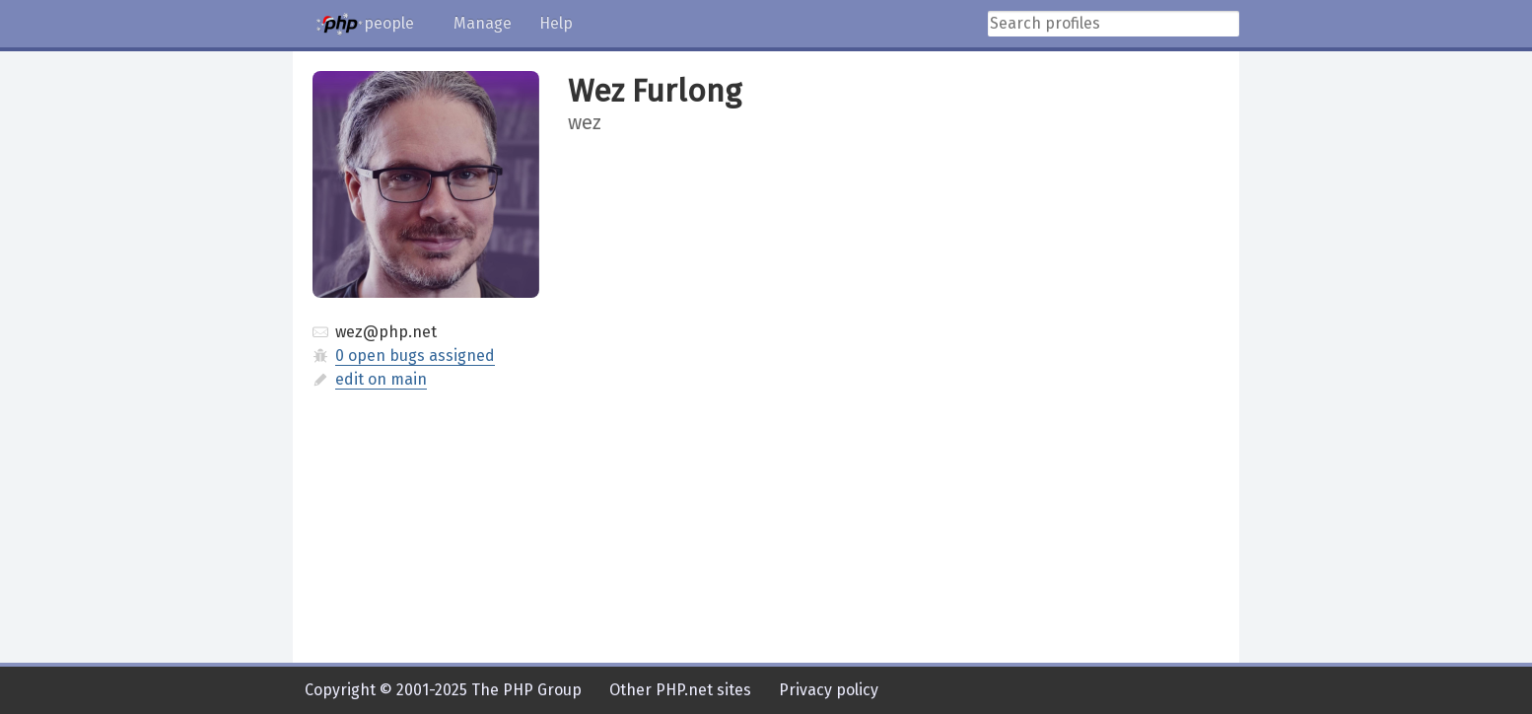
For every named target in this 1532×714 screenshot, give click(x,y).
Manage (482, 23)
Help (556, 23)
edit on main (381, 379)
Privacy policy (828, 689)
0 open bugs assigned (415, 355)
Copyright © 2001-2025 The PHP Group (443, 689)
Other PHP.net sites (680, 689)
